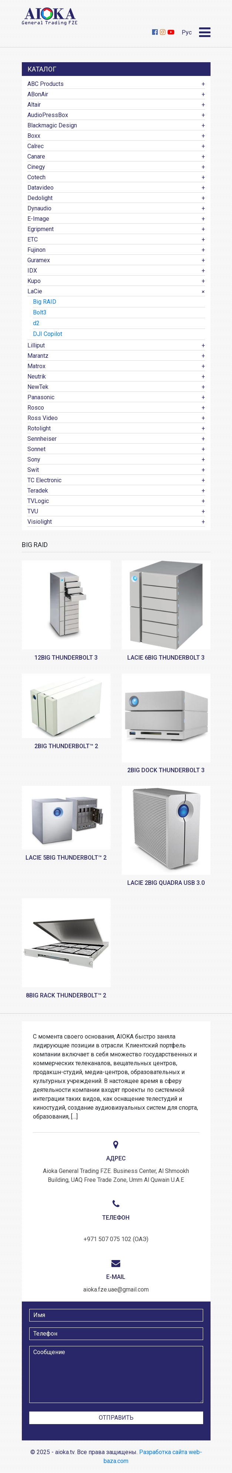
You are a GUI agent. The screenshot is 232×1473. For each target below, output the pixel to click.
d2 (36, 323)
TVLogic (38, 500)
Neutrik (36, 376)
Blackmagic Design (52, 125)
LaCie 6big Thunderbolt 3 (166, 657)
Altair (34, 104)
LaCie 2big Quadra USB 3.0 (166, 882)
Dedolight (40, 197)
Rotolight (39, 428)
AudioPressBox (47, 115)
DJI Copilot (47, 333)
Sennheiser (42, 438)
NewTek (37, 386)
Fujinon (36, 249)
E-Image (38, 218)
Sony (33, 459)
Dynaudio (39, 208)
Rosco (35, 407)
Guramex (38, 260)
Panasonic (40, 397)
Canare (36, 156)
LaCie (34, 291)
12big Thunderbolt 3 (66, 657)
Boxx (33, 135)
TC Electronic (44, 480)
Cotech (36, 177)
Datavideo (40, 187)
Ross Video (42, 417)
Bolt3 (40, 312)
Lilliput (36, 345)
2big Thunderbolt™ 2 (66, 746)
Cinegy (36, 166)
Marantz (37, 355)
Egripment (40, 229)
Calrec (35, 146)
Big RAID (44, 301)
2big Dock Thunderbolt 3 (166, 770)
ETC (32, 239)
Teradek (37, 490)
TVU (32, 511)
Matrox (36, 366)
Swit (33, 469)
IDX (32, 270)
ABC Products (45, 83)
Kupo (34, 280)
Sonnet (36, 449)
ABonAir (37, 94)
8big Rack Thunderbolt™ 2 (66, 995)
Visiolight (39, 521)
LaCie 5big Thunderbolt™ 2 (66, 857)
